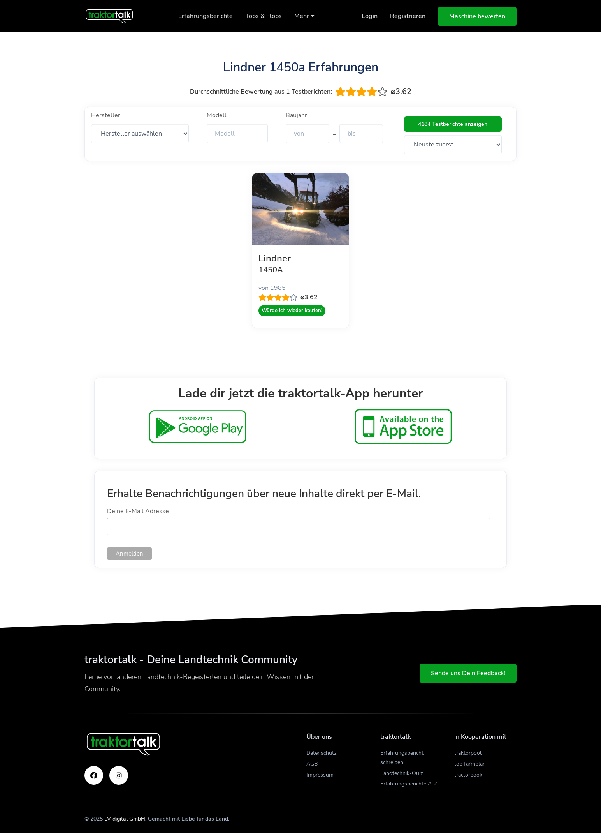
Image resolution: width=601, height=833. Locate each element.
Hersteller (105, 115)
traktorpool (468, 753)
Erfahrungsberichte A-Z (408, 783)
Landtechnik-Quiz (401, 773)
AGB (312, 764)
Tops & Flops (263, 16)
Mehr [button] (304, 16)
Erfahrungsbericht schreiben (402, 757)
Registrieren (407, 16)
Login (370, 16)
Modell (217, 115)
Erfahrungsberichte (205, 16)
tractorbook (468, 774)
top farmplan (470, 764)
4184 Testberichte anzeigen (452, 124)
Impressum (320, 774)
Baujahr (296, 115)
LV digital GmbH (124, 818)
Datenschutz (321, 753)
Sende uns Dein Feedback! (468, 673)
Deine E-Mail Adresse (138, 511)
